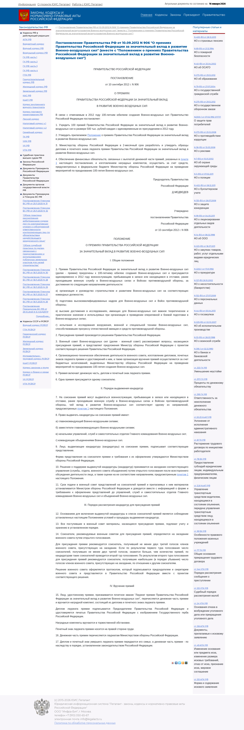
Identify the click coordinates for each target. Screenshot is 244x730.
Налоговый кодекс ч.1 (34, 123)
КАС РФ (27, 95)
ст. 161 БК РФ (200, 531)
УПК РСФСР (29, 383)
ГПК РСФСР (29, 329)
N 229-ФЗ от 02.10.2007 (205, 322)
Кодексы (161, 15)
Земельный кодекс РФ (35, 91)
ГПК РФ (27, 75)
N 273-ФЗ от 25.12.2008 (205, 132)
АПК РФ (27, 39)
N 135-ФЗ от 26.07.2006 (205, 200)
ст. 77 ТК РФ (200, 550)
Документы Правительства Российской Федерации (36, 178)
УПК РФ (27, 150)
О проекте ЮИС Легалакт (53, 4)
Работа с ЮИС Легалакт (87, 4)
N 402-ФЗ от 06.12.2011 (204, 185)
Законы (175, 15)
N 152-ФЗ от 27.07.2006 (205, 295)
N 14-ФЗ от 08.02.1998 (204, 235)
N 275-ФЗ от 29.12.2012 (204, 102)
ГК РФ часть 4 (30, 70)
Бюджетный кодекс (33, 44)
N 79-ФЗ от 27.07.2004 (204, 86)
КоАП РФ (28, 100)
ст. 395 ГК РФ (200, 394)
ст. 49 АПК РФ (201, 645)
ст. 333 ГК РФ (200, 368)
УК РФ (26, 145)
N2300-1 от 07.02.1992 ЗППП (207, 117)
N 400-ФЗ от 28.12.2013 (205, 37)
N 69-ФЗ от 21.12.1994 (204, 48)
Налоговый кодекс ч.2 (34, 128)
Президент (191, 15)
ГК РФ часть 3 (30, 66)
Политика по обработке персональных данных (85, 722)
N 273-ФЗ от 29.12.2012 (204, 75)
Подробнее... (43, 316)
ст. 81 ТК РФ (199, 440)
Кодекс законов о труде (36, 367)
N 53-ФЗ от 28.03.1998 (204, 337)
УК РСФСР (28, 379)
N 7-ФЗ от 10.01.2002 (204, 159)
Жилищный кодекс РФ (35, 86)
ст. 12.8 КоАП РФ (202, 485)
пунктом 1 (83, 408)
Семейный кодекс (32, 132)
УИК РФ (27, 141)
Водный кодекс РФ (33, 48)
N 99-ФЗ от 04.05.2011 (204, 216)
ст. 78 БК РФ (200, 459)
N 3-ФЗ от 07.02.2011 (203, 174)
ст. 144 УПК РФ (201, 569)
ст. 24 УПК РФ (201, 603)
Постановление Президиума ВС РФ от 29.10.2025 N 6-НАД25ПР (35, 309)
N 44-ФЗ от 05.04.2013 (205, 311)
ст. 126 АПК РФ (201, 626)
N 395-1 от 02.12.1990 (203, 349)
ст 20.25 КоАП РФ (202, 417)
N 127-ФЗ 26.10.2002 (203, 280)
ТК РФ (26, 136)
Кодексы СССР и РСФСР (36, 321)
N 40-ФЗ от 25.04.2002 (205, 64)
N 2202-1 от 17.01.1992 (204, 269)
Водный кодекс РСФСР (35, 325)
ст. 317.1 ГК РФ (200, 379)
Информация (27, 4)
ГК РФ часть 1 (30, 57)
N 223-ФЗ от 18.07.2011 (204, 246)
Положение (94, 135)
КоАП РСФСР (30, 363)
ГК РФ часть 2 (30, 61)
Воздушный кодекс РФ (35, 52)
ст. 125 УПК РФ (201, 588)
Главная (146, 15)
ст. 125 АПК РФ (201, 679)
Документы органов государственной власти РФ (36, 187)
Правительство (213, 15)
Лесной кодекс (31, 119)
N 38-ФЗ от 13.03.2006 (204, 147)
